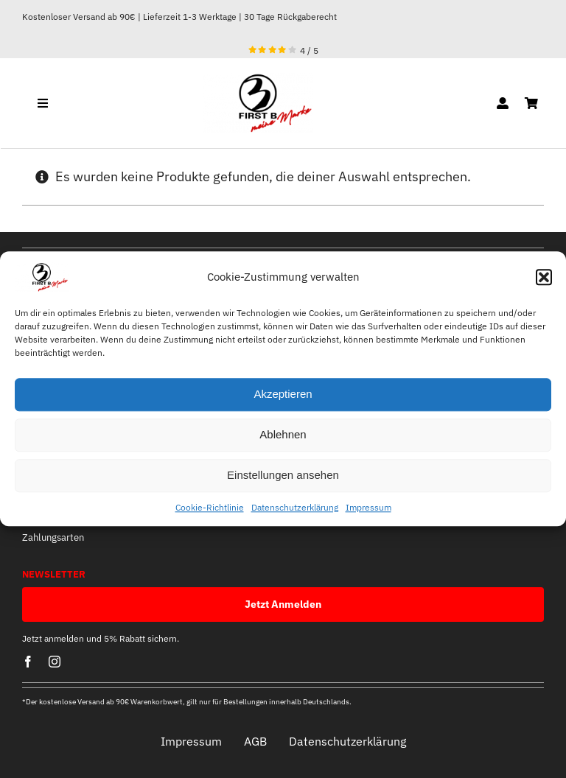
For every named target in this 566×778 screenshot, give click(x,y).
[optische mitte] (258, 79)
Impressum (368, 507)
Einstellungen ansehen (283, 475)
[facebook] (28, 661)
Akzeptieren (283, 394)
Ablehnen (282, 435)
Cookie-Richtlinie (209, 507)
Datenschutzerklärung (294, 507)
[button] (544, 277)
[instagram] (54, 661)
